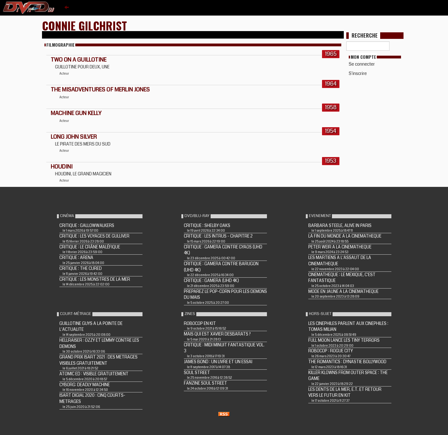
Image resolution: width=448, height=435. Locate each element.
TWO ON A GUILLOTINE (78, 60)
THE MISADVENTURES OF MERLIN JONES (100, 90)
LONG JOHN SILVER (74, 137)
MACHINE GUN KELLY (76, 113)
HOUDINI (61, 167)
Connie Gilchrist (84, 25)
